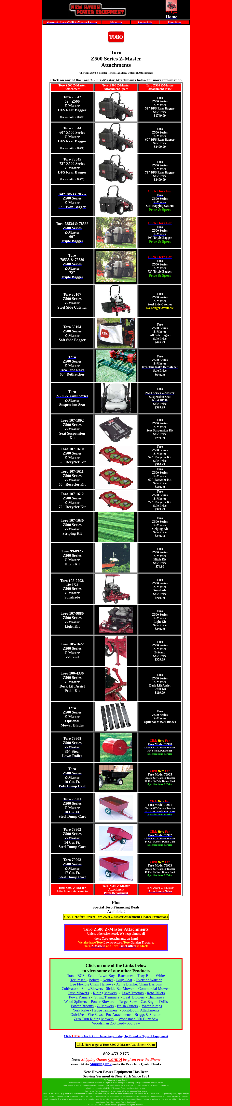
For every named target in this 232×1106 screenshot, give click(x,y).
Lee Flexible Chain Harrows (91, 984)
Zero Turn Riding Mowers (94, 1019)
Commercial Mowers (154, 988)
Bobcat (94, 980)
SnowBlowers (92, 988)
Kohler (107, 980)
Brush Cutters (127, 1006)
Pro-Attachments (118, 1014)
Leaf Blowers (134, 997)
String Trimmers (106, 997)
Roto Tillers (156, 993)
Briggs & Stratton (148, 1014)
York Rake (81, 1010)
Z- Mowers (105, 1006)
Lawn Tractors (132, 993)
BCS (80, 975)
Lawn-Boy (107, 975)
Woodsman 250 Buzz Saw (138, 1019)
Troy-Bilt (144, 975)
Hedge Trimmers (105, 1010)
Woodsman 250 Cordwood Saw (116, 1023)
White (160, 975)
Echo (91, 975)
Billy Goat (124, 980)
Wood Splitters (75, 1001)
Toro (70, 975)
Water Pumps (152, 1006)
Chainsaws (156, 997)
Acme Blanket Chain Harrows (139, 984)
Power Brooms (82, 1006)
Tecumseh (78, 980)
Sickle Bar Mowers (120, 988)
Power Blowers (102, 1001)
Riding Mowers (105, 993)
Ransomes (125, 975)
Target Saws (128, 1001)
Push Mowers (78, 993)
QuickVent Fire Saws (87, 1014)
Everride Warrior (149, 980)
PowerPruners (79, 997)
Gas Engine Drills (154, 1001)
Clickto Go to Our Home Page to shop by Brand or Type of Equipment (116, 1036)
